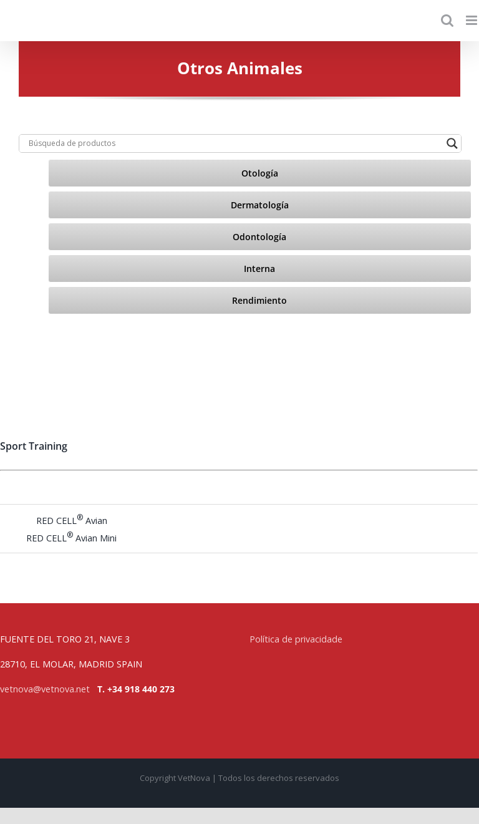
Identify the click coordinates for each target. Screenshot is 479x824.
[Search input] (234, 143)
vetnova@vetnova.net (45, 689)
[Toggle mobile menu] (472, 20)
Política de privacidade (295, 639)
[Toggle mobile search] (447, 20)
